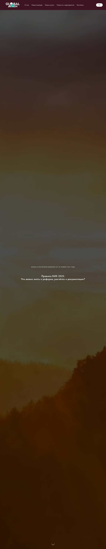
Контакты (80, 5)
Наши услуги (49, 5)
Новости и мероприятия (65, 5)
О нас (27, 5)
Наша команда (36, 5)
